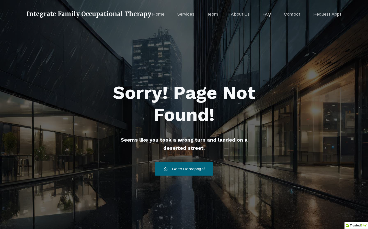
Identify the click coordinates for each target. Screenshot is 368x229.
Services (185, 14)
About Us (240, 14)
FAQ (266, 14)
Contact (292, 14)
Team (212, 14)
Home (158, 14)
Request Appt (327, 14)
